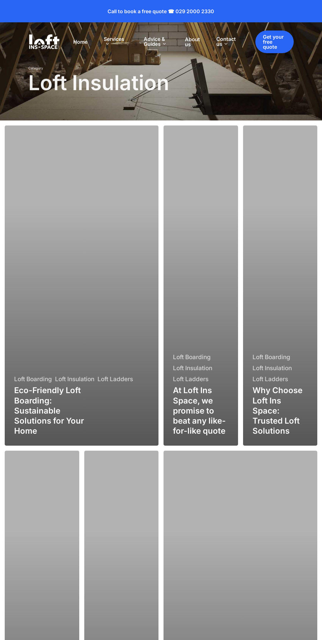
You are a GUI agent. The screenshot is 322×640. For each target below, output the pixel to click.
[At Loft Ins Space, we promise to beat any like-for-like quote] (201, 285)
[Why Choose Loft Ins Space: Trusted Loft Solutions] (280, 285)
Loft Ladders (115, 379)
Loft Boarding (33, 379)
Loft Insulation (74, 379)
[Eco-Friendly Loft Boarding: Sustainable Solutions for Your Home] (81, 285)
